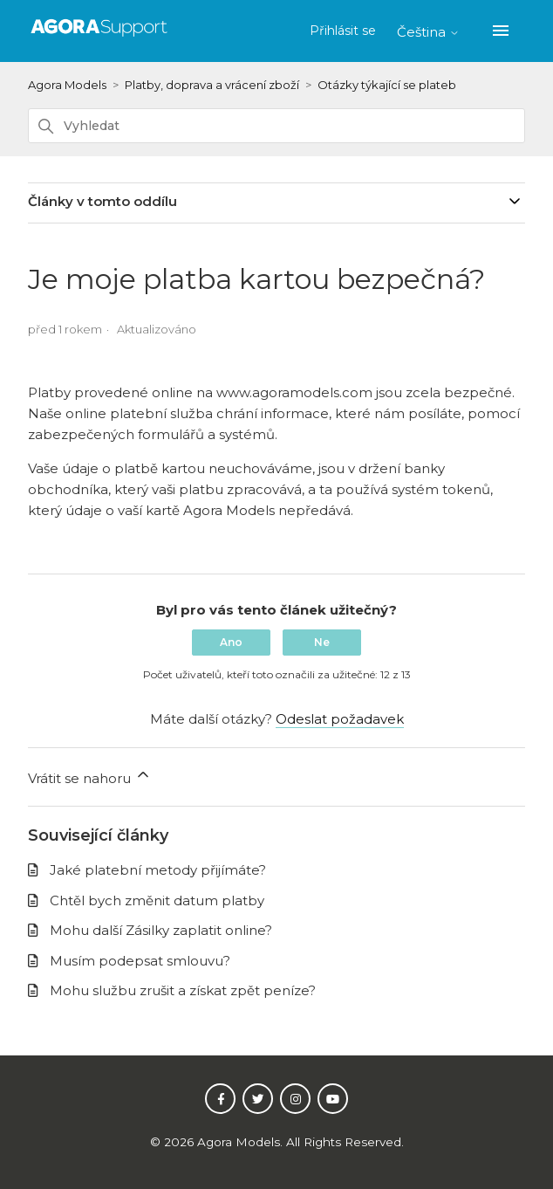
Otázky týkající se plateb (386, 85)
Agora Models (67, 85)
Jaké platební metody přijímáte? (158, 870)
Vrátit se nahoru (90, 776)
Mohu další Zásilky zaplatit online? (161, 930)
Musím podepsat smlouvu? (140, 960)
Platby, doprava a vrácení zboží (212, 85)
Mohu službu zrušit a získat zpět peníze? (183, 990)
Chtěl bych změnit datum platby (157, 900)
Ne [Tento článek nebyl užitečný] (322, 642)
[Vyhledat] (277, 125)
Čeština (428, 31)
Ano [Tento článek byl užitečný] (231, 642)
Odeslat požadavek (340, 719)
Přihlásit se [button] (344, 30)
